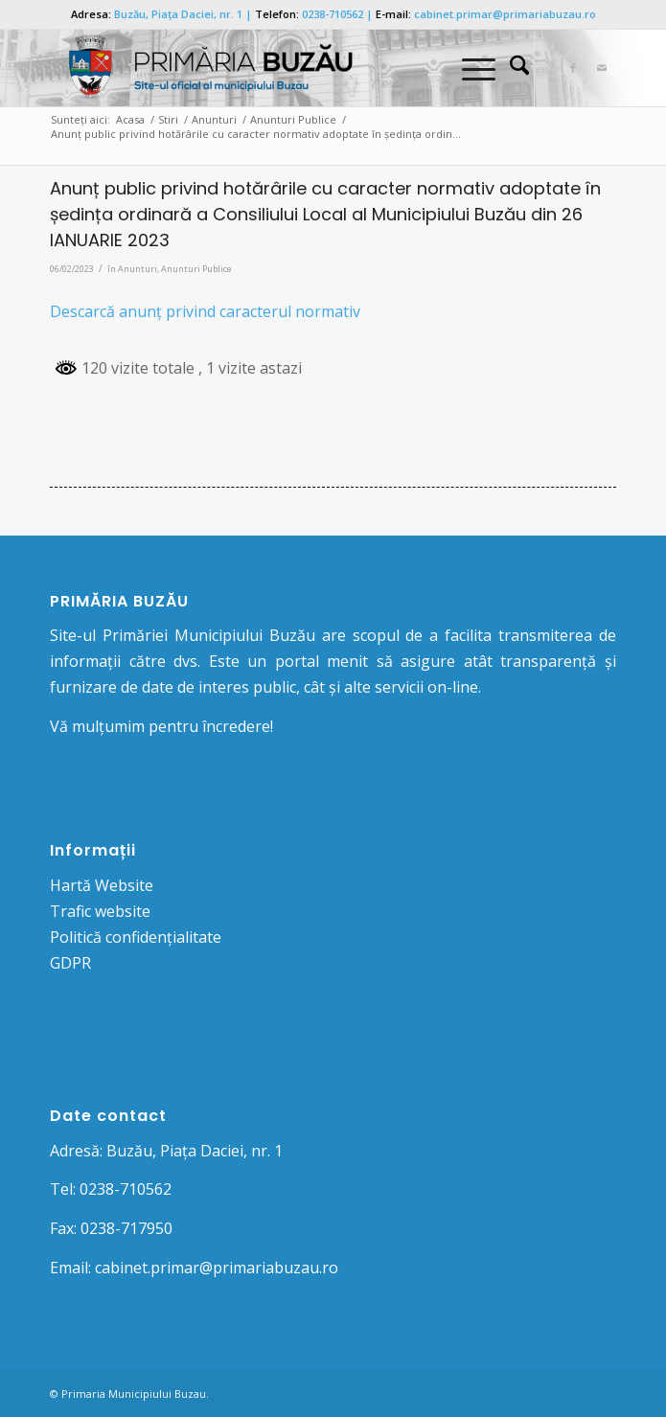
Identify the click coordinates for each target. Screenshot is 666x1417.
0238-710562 (332, 14)
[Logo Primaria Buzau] (276, 68)
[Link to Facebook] (573, 68)
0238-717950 (126, 1228)
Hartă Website (101, 885)
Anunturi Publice (196, 269)
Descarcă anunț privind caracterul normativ (205, 311)
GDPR (70, 962)
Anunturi (137, 269)
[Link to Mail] (601, 68)
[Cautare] (510, 68)
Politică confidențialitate (135, 937)
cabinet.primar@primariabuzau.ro (505, 14)
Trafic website (100, 911)
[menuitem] (510, 68)
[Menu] (469, 68)
